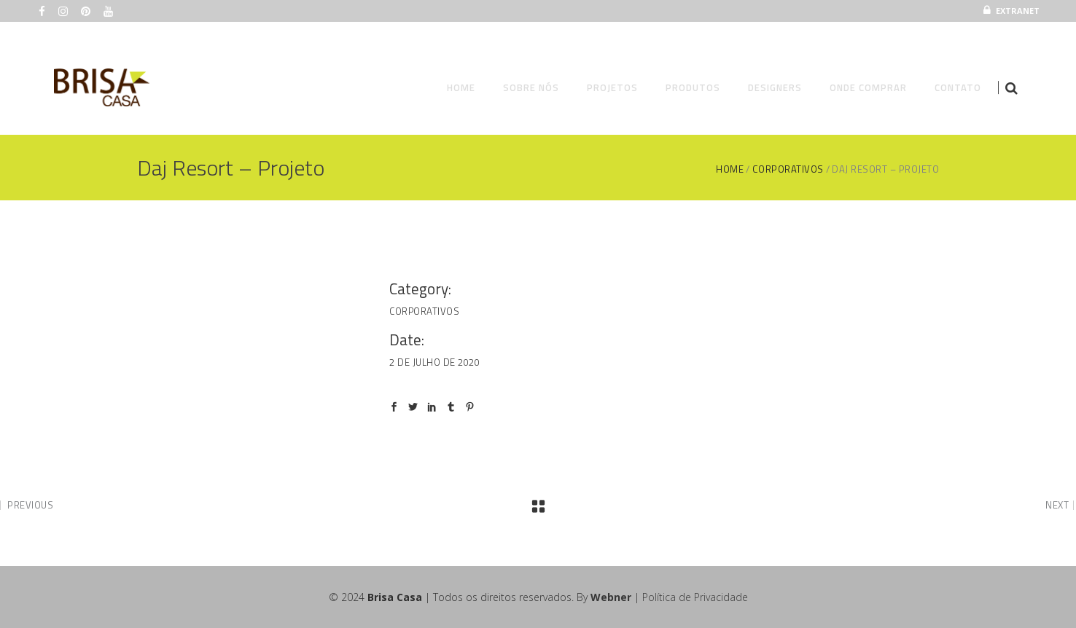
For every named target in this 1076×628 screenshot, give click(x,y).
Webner (610, 597)
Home (730, 169)
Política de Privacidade (695, 597)
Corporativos (788, 169)
